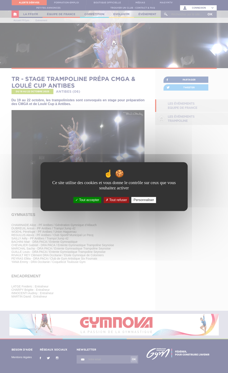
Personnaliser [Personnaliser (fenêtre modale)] (144, 200)
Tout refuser (116, 200)
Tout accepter (87, 200)
